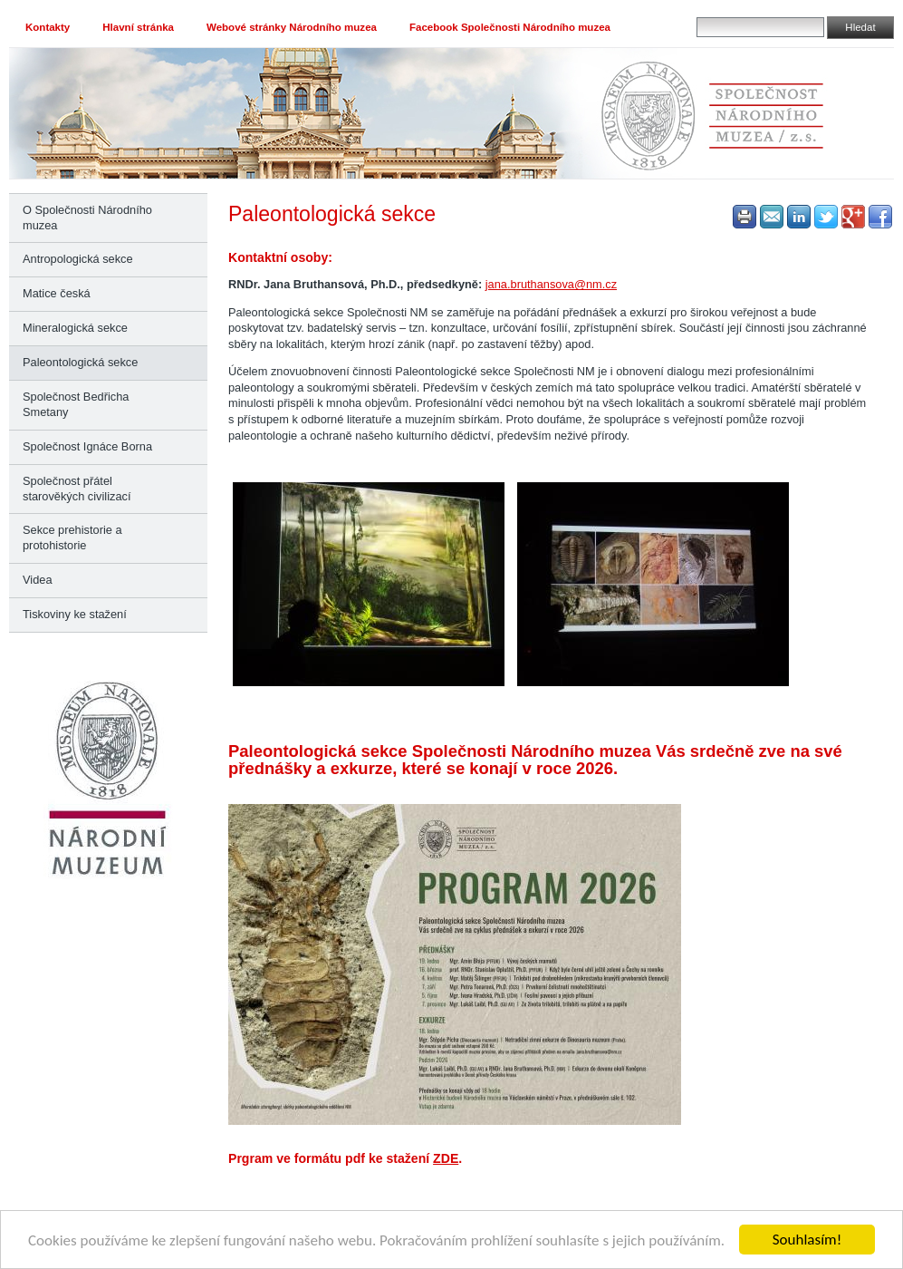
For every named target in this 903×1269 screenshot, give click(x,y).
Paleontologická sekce (80, 362)
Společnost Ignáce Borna (87, 446)
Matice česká (57, 293)
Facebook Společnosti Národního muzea (509, 27)
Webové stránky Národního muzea (292, 27)
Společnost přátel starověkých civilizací (76, 488)
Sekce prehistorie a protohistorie (72, 537)
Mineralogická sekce (75, 327)
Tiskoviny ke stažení (75, 614)
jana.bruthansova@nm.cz (551, 284)
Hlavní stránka (138, 27)
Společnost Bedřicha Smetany (76, 404)
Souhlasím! (807, 1239)
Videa (38, 579)
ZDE (445, 1158)
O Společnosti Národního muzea (87, 217)
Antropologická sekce (78, 259)
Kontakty (47, 27)
